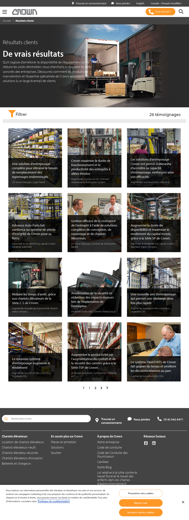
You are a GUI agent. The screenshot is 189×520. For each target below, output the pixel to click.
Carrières (103, 462)
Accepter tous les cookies (140, 512)
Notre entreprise (108, 442)
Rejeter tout (140, 502)
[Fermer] (183, 502)
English (139, 3)
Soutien (56, 453)
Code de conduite (109, 447)
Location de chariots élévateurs (23, 442)
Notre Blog (104, 467)
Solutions (57, 447)
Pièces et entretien (63, 442)
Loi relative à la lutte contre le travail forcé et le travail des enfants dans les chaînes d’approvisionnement (117, 478)
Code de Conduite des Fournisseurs (112, 454)
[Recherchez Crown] (46, 418)
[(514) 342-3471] (160, 11)
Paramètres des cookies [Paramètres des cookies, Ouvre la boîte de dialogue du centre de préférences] (140, 493)
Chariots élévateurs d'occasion (22, 458)
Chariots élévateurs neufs (19, 447)
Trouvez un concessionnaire (89, 3)
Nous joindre (120, 3)
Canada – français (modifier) (165, 3)
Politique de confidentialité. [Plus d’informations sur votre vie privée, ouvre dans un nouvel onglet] (53, 501)
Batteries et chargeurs (16, 463)
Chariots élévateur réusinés (20, 453)
